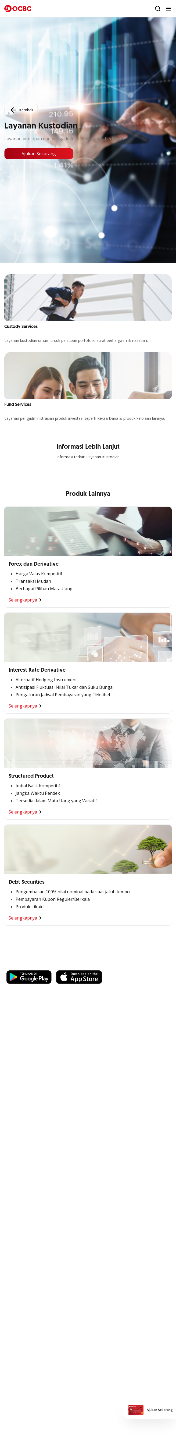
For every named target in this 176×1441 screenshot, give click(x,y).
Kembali (21, 110)
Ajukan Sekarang (38, 154)
